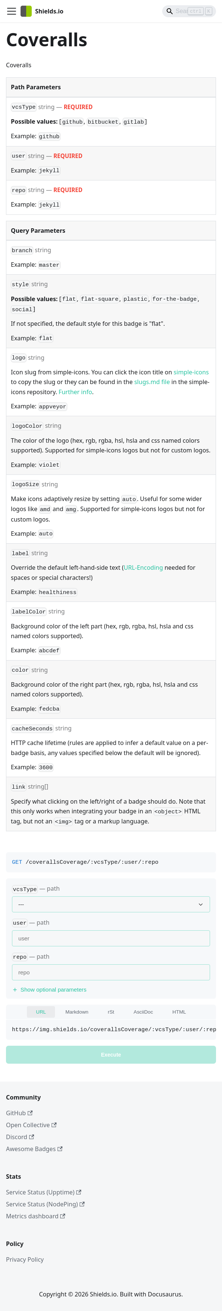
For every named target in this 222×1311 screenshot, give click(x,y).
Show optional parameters (49, 989)
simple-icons (191, 372)
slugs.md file (152, 382)
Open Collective (31, 1125)
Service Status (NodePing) (45, 1204)
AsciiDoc (143, 1012)
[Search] (189, 11)
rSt (111, 1012)
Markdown (76, 1012)
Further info (75, 392)
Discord (20, 1137)
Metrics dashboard (35, 1216)
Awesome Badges (34, 1149)
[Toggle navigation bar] (11, 11)
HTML (179, 1012)
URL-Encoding (143, 567)
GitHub (19, 1113)
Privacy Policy (25, 1259)
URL (41, 1012)
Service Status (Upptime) (43, 1192)
